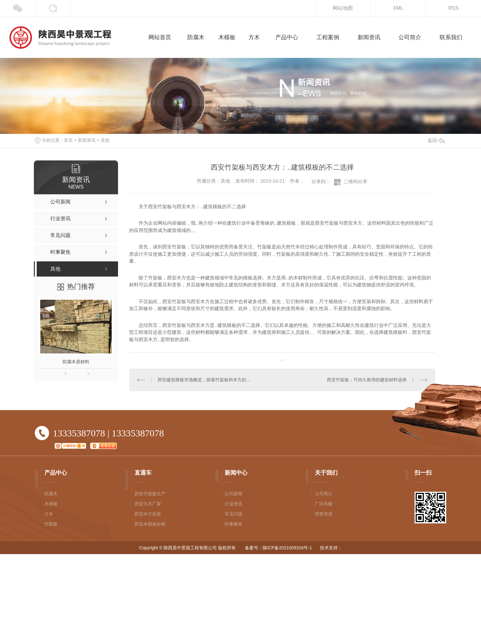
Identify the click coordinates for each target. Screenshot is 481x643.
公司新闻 (233, 493)
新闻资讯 (87, 140)
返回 (436, 140)
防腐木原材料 (76, 361)
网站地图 (343, 8)
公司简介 (324, 493)
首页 (68, 140)
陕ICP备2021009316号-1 (287, 547)
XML (398, 8)
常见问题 (233, 513)
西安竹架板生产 (150, 493)
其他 (105, 140)
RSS (453, 8)
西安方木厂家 (147, 503)
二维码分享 (355, 181)
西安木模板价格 (150, 524)
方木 (48, 513)
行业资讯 (233, 503)
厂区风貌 (324, 503)
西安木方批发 (147, 513)
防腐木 (51, 493)
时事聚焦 (233, 524)
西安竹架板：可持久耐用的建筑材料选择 (367, 379)
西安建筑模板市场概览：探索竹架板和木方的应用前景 (205, 379)
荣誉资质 (324, 513)
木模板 (51, 503)
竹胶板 (51, 524)
